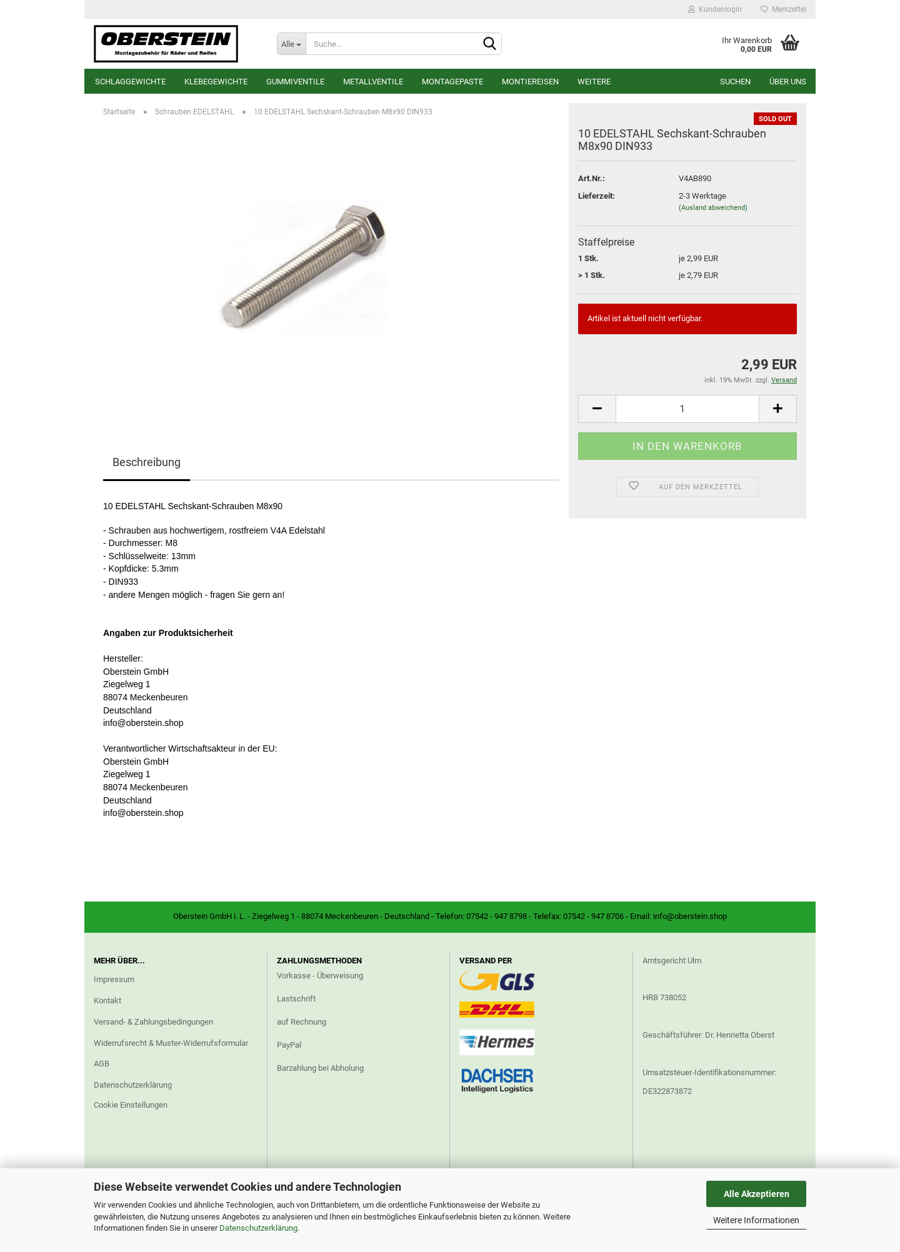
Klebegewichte (216, 81)
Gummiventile (295, 81)
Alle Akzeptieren (756, 1194)
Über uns (787, 81)
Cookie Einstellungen (131, 1105)
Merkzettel (783, 9)
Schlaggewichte (130, 81)
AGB (101, 1063)
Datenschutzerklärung (258, 1228)
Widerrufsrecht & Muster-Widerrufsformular (171, 1043)
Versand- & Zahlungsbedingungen (153, 1021)
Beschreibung (146, 462)
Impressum (114, 979)
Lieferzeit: (596, 196)
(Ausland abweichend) (713, 208)
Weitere (594, 81)
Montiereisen (530, 81)
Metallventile (373, 81)
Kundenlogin (715, 9)
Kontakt (107, 1000)
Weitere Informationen (756, 1220)
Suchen (735, 81)
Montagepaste (452, 81)
